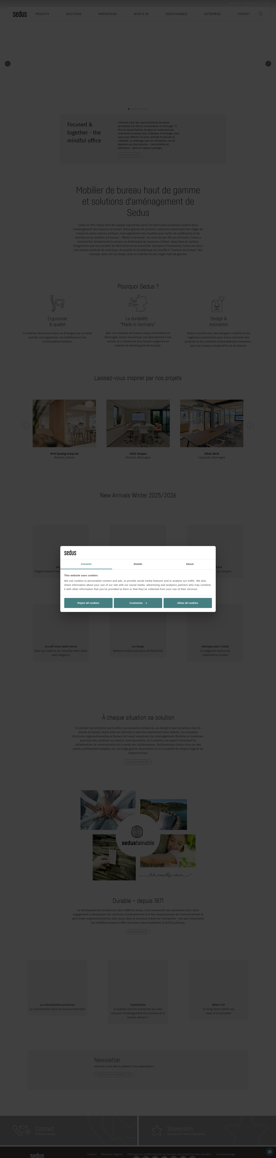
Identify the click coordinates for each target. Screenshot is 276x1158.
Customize (138, 602)
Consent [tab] (86, 563)
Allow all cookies (187, 602)
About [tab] (190, 563)
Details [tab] (138, 563)
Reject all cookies (88, 602)
